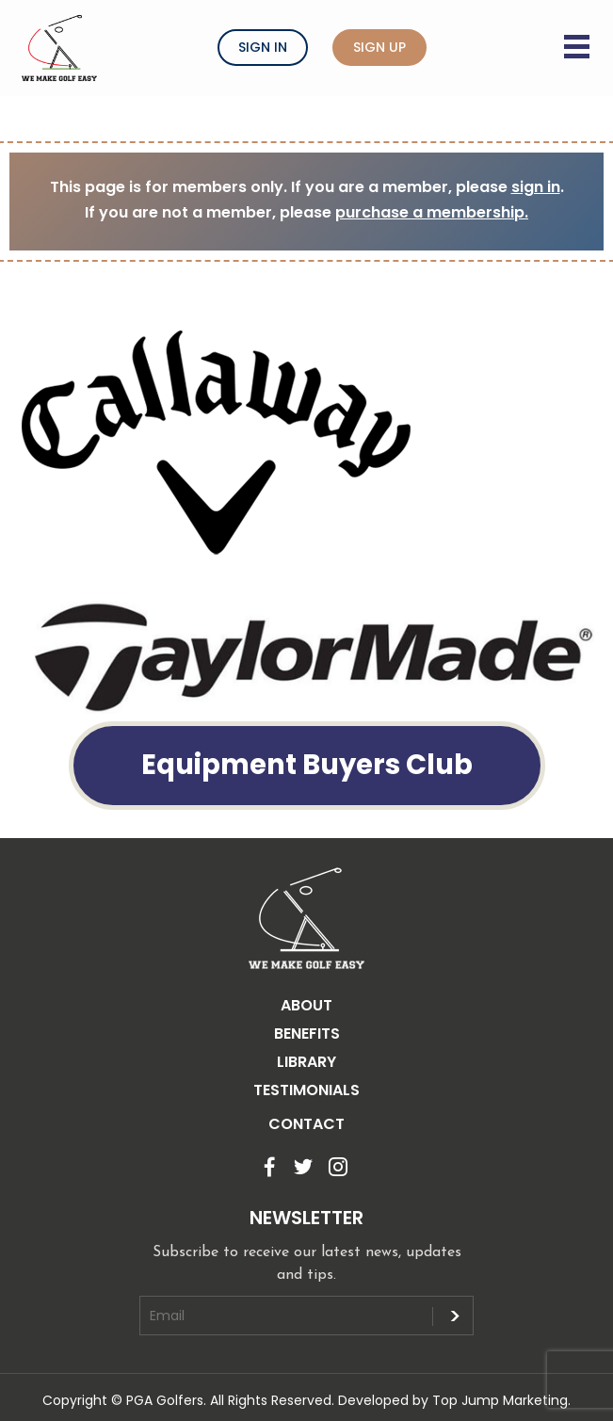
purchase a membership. (431, 212)
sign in (535, 187)
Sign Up (379, 47)
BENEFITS (307, 1033)
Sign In (262, 47)
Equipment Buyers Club (307, 764)
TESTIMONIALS (306, 1090)
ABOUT (306, 1005)
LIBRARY (306, 1062)
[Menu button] (579, 35)
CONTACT (306, 1124)
